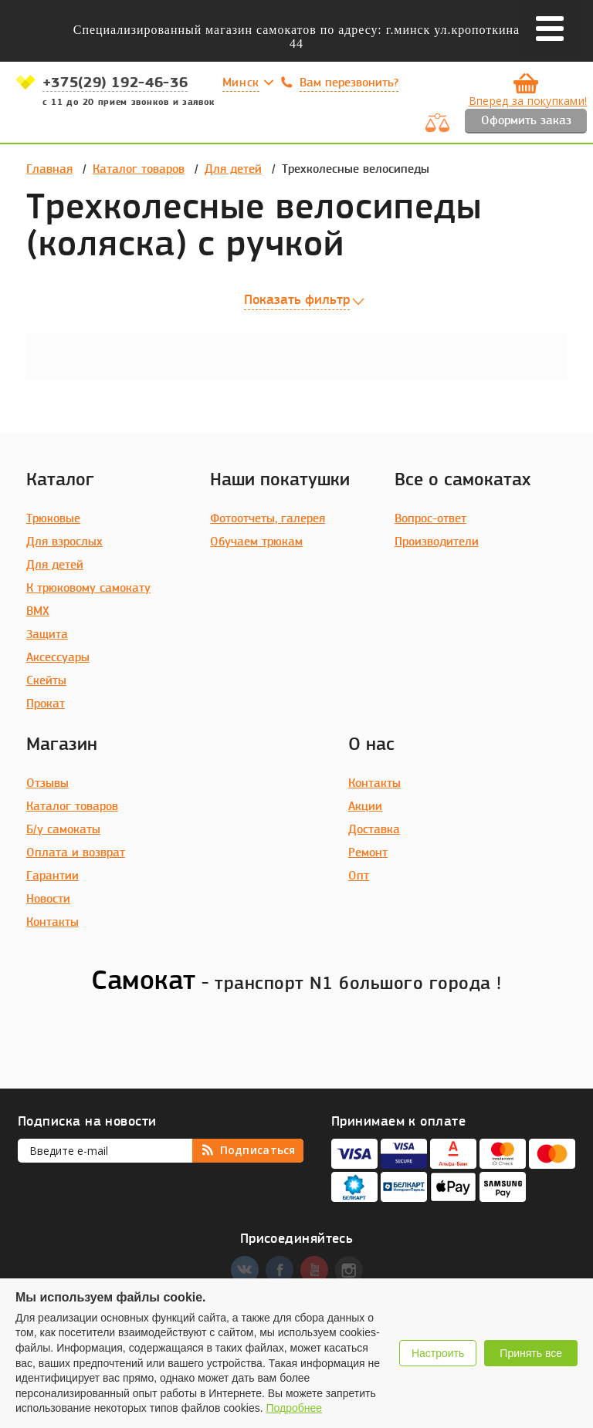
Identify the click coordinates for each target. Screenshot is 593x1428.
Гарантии (52, 876)
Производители (437, 542)
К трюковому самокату (88, 588)
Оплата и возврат (75, 853)
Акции (365, 807)
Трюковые (53, 519)
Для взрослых (64, 542)
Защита (47, 635)
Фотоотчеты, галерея (267, 519)
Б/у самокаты (63, 830)
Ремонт (368, 853)
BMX (37, 612)
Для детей (233, 170)
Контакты (52, 923)
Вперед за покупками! (528, 100)
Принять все (531, 1353)
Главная (49, 170)
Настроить (438, 1353)
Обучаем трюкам (256, 542)
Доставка (374, 830)
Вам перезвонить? (349, 83)
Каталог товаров (139, 170)
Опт (358, 876)
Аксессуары (58, 658)
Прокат (45, 704)
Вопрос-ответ (430, 519)
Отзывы (47, 784)
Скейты (46, 681)
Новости (48, 899)
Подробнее (294, 1408)
